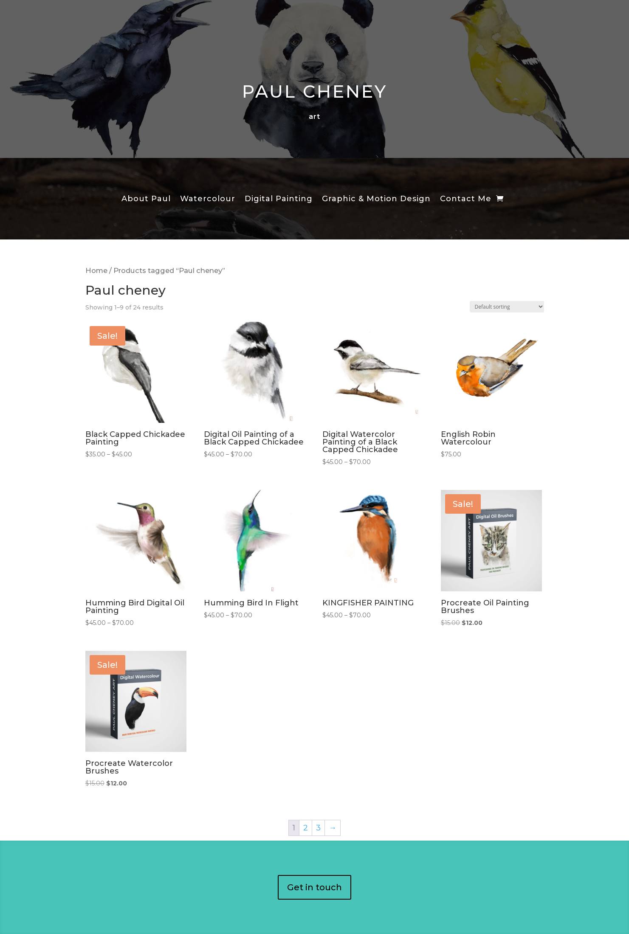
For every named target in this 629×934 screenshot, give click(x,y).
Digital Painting (279, 199)
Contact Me (465, 199)
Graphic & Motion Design (376, 199)
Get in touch (314, 887)
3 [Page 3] (318, 828)
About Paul (146, 199)
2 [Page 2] (305, 828)
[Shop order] (507, 306)
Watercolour (207, 199)
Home (96, 270)
